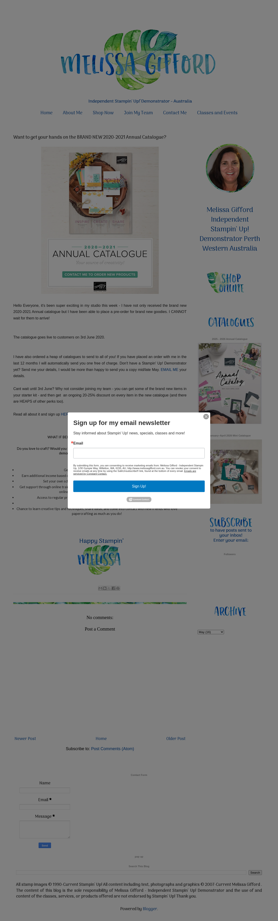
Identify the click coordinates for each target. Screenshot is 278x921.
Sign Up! (139, 486)
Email (78, 443)
